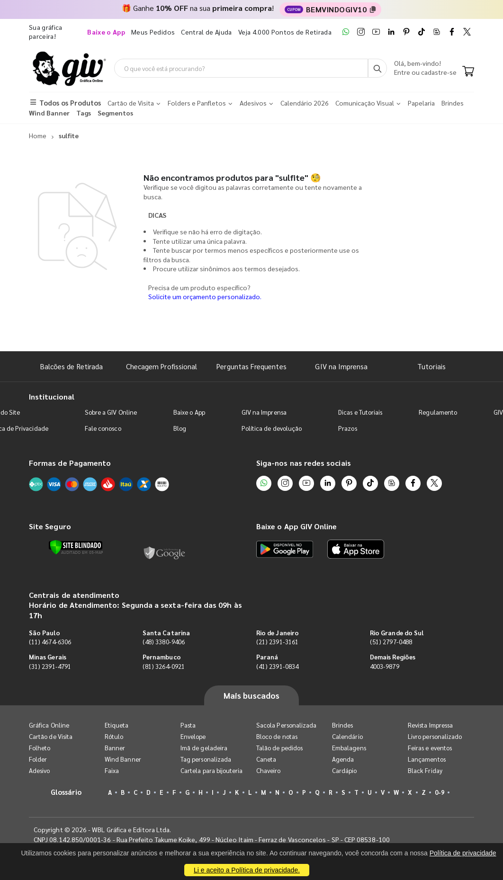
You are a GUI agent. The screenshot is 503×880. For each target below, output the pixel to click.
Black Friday (425, 770)
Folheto (39, 748)
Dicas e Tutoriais (360, 412)
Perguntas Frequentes (251, 366)
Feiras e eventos (430, 748)
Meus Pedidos (153, 31)
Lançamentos (427, 759)
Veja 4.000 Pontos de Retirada (285, 31)
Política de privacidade (463, 853)
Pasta (188, 725)
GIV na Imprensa (341, 366)
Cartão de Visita (50, 736)
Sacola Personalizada (286, 725)
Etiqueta (117, 725)
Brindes (342, 725)
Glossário (66, 791)
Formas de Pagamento (70, 463)
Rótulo (114, 736)
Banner (115, 748)
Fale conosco (103, 428)
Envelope (193, 736)
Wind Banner (123, 759)
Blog (179, 428)
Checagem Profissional (161, 366)
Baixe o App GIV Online (296, 526)
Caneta (266, 759)
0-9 (439, 792)
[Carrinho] (468, 72)
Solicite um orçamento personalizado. (204, 296)
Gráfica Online (49, 725)
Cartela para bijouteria (211, 770)
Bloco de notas (276, 736)
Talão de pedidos (279, 748)
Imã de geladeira (203, 748)
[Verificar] (75, 547)
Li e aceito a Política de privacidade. (247, 870)
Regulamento (438, 412)
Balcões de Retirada (71, 366)
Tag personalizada (205, 759)
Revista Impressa (430, 725)
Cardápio (344, 770)
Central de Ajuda (206, 31)
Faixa (112, 770)
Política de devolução (272, 428)
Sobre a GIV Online (111, 412)
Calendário (347, 736)
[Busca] (377, 68)
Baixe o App (189, 412)
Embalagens (349, 748)
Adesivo (39, 770)
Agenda (343, 759)
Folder (38, 759)
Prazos (347, 428)
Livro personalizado (435, 736)
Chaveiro (268, 770)
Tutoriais (431, 366)
